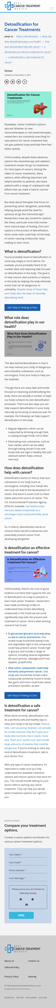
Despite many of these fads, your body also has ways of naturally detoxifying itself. (26, 293)
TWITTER (20, 997)
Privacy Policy (11, 976)
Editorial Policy (11, 967)
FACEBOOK (9, 997)
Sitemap (32, 976)
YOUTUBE (42, 997)
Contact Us (33, 960)
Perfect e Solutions (22, 989)
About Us (9, 960)
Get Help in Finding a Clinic (22, 307)
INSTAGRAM (31, 997)
